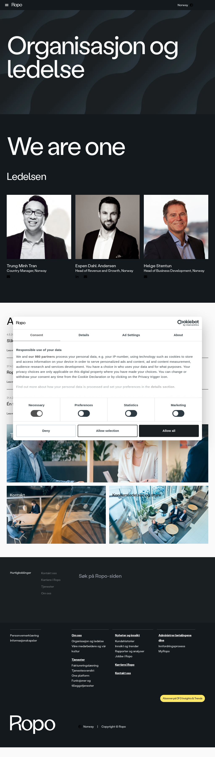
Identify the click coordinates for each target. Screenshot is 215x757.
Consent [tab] (36, 335)
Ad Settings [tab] (131, 335)
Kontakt (17, 500)
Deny (46, 431)
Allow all (169, 431)
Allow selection (107, 431)
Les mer (11, 350)
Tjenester (24, 436)
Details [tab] (84, 335)
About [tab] (178, 335)
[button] (6, 5)
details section (162, 387)
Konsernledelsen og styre (137, 500)
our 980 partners (42, 356)
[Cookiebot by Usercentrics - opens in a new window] (180, 323)
